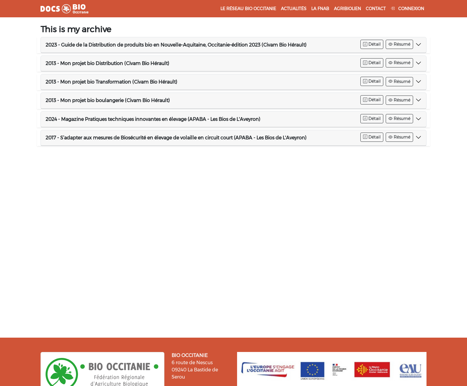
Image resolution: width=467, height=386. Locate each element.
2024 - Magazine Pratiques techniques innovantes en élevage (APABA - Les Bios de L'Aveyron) (153, 119)
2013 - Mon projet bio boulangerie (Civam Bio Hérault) (108, 100)
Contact (376, 8)
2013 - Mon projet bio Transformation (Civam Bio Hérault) (111, 82)
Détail (372, 44)
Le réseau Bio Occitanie (248, 8)
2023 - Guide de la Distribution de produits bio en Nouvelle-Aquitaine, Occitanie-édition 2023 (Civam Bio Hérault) (176, 45)
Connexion (407, 8)
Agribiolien (347, 8)
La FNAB (320, 8)
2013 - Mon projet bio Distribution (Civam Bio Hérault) (107, 63)
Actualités (293, 8)
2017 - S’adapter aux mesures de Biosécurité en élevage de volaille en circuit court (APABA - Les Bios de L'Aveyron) (176, 138)
